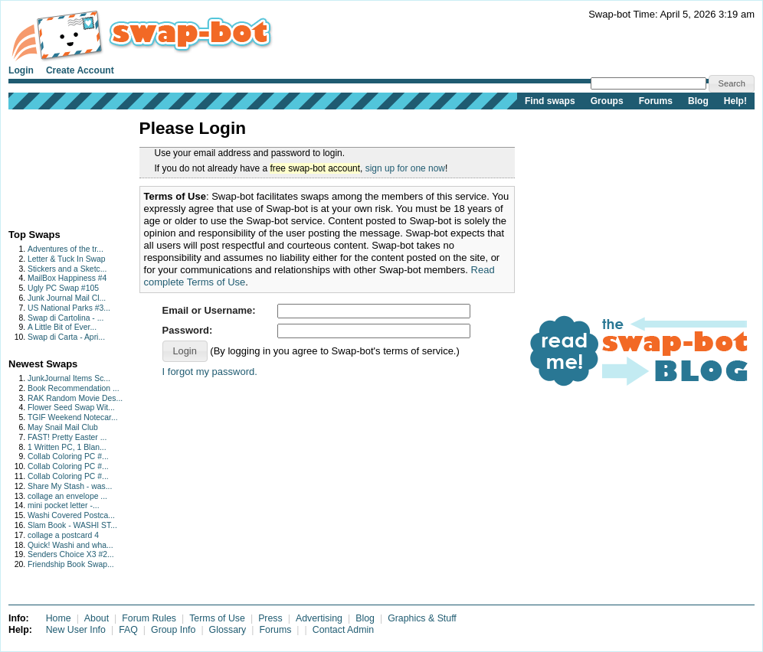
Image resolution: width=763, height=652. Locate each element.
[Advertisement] (56, 166)
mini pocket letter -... (64, 505)
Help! (735, 101)
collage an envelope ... (67, 496)
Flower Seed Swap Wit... (71, 407)
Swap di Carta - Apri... (66, 337)
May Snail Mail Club (63, 427)
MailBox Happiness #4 (67, 278)
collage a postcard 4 (63, 535)
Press (270, 618)
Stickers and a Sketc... (67, 269)
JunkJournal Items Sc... (69, 378)
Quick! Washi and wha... (70, 545)
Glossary (228, 629)
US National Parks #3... (69, 308)
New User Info (76, 629)
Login (21, 70)
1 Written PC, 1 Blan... (67, 447)
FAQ (128, 629)
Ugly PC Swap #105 (63, 288)
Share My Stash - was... (70, 486)
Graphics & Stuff (422, 618)
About (96, 618)
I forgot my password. (209, 371)
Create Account (80, 70)
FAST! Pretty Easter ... (67, 437)
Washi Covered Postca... (71, 515)
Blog (698, 101)
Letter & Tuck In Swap (67, 259)
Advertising (319, 618)
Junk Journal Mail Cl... (67, 298)
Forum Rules (149, 618)
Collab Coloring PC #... (68, 456)
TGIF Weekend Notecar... (73, 417)
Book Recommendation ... (74, 388)
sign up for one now (405, 168)
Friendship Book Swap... (71, 564)
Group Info (173, 629)
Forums (656, 101)
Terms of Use (217, 618)
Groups (607, 101)
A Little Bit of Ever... (62, 327)
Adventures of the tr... (65, 249)
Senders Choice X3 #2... (71, 554)
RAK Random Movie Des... (75, 398)
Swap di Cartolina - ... (65, 318)
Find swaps (550, 101)
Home (58, 618)
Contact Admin (343, 629)
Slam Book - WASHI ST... (72, 525)
